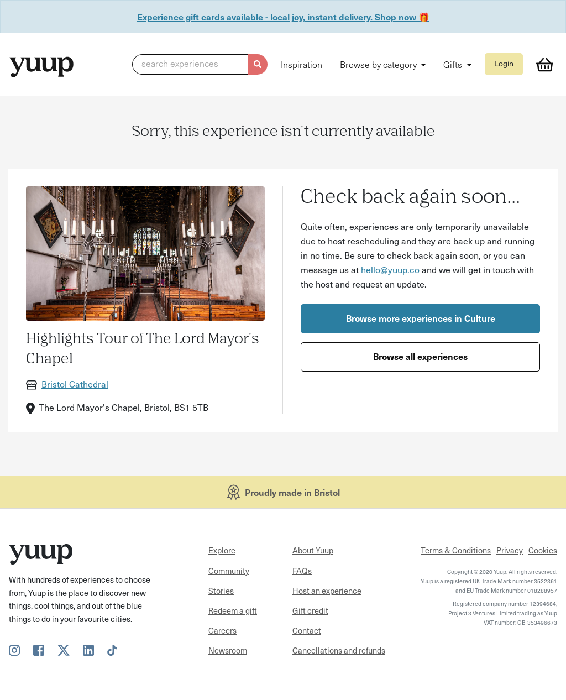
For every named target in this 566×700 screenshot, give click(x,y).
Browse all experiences (420, 356)
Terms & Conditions (456, 550)
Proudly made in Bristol (292, 492)
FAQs (302, 571)
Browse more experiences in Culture (420, 318)
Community (228, 571)
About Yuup (312, 550)
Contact (306, 630)
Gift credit (310, 610)
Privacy (509, 550)
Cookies (542, 550)
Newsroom (227, 650)
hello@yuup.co (390, 269)
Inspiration (301, 64)
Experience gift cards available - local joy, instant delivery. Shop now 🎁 (283, 16)
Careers (222, 630)
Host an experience (326, 590)
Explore (221, 550)
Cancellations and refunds (338, 650)
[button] (200, 64)
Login (503, 63)
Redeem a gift (232, 610)
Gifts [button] (453, 64)
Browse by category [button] (379, 64)
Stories (221, 590)
